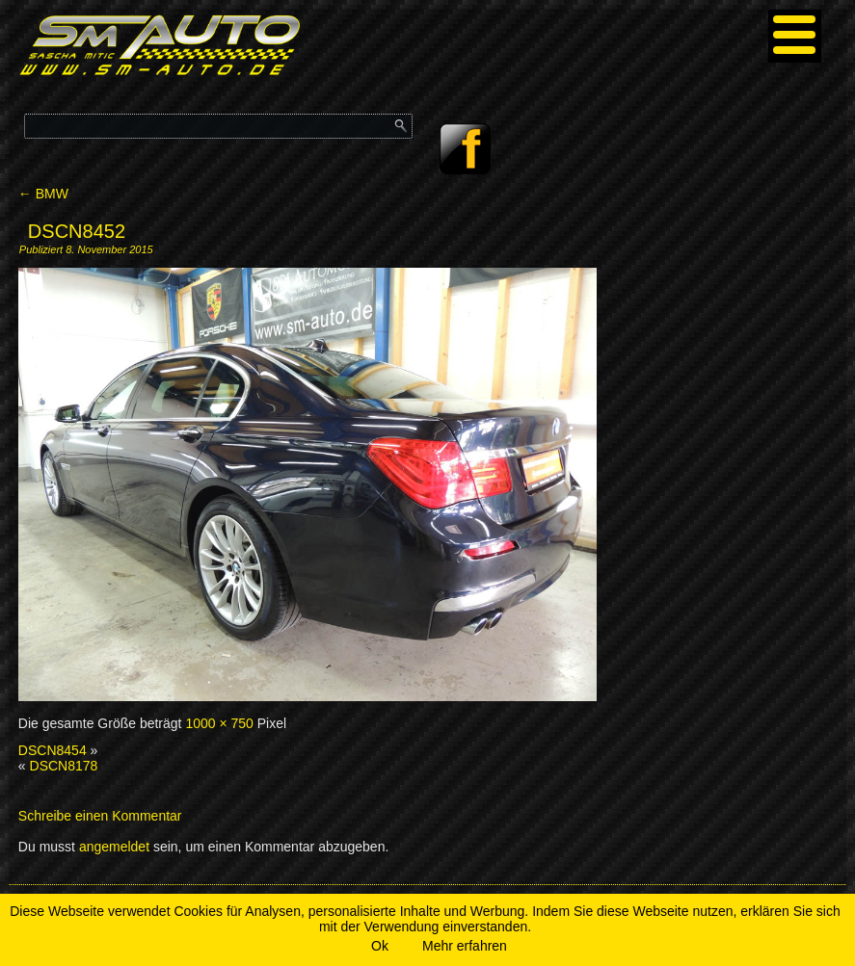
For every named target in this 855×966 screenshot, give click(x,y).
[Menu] (794, 36)
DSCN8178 (64, 765)
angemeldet (114, 846)
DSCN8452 (76, 231)
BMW (43, 193)
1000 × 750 (219, 723)
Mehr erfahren (464, 945)
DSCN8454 (52, 750)
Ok (379, 945)
